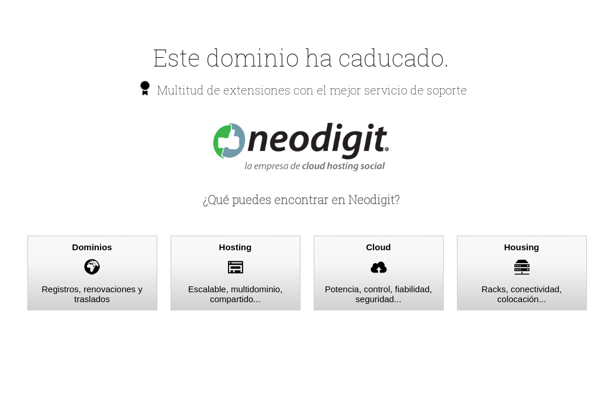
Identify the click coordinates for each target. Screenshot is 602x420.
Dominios (92, 247)
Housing (521, 247)
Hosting (235, 247)
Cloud (378, 247)
